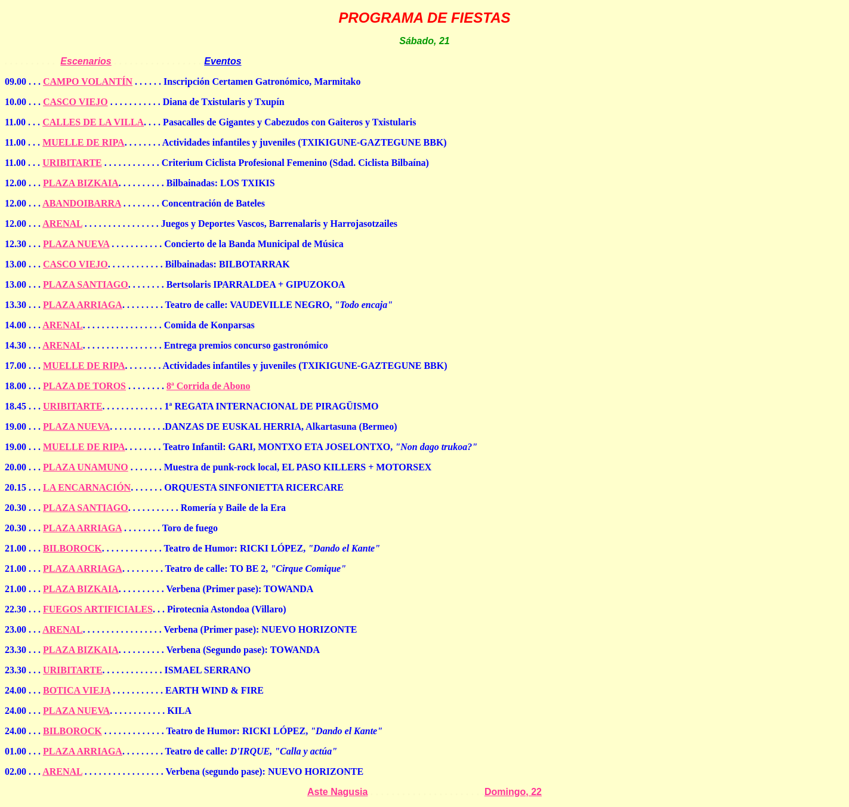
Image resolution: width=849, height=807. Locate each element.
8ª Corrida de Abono (208, 386)
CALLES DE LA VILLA (93, 122)
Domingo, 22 (513, 792)
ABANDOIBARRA (81, 203)
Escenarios (85, 61)
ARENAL (62, 223)
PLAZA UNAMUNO (85, 467)
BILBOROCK (72, 548)
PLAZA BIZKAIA (81, 183)
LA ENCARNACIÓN (87, 487)
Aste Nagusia (337, 792)
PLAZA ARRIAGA (82, 305)
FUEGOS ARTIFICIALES (98, 609)
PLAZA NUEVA (76, 244)
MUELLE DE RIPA (83, 142)
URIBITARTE (72, 163)
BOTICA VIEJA (76, 690)
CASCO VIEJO (75, 102)
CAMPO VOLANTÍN (87, 81)
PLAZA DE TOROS (84, 386)
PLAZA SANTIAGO (85, 284)
